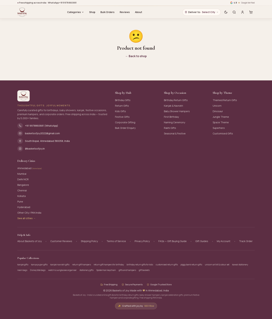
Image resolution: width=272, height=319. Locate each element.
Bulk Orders (107, 12)
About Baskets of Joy (29, 241)
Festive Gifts (122, 116)
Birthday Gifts (122, 100)
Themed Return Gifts (225, 100)
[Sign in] (242, 12)
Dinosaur (218, 111)
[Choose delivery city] (201, 12)
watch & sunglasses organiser (62, 270)
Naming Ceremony (174, 122)
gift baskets (144, 270)
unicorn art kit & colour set (217, 264)
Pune (20, 201)
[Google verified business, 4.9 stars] (242, 2)
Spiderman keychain (106, 270)
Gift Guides (201, 241)
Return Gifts (122, 105)
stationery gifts (86, 270)
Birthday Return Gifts (176, 100)
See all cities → (26, 218)
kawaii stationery (240, 264)
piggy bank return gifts (191, 264)
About (138, 12)
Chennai (22, 190)
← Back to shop (136, 56)
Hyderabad (23, 207)
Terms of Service (116, 241)
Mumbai (21, 173)
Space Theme (221, 122)
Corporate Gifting (125, 122)
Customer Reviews (61, 241)
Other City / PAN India (29, 212)
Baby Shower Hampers (177, 111)
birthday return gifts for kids (140, 264)
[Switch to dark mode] (226, 12)
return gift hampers (81, 264)
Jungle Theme (221, 116)
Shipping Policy (89, 241)
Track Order (246, 241)
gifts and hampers (127, 270)
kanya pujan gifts (39, 264)
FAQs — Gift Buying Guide (172, 241)
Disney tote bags (37, 270)
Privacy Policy (142, 241)
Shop (92, 12)
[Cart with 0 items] (251, 12)
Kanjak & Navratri (173, 105)
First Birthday (171, 116)
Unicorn (217, 105)
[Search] (234, 12)
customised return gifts (167, 264)
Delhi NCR (23, 179)
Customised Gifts (223, 133)
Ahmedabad (29, 168)
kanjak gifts (22, 264)
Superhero (219, 128)
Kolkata (21, 196)
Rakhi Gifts (170, 128)
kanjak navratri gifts (59, 264)
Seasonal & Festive (175, 133)
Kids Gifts (120, 111)
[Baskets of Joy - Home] (22, 12)
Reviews (125, 12)
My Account (223, 241)
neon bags (22, 270)
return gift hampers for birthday (109, 264)
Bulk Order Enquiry (125, 128)
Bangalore (23, 185)
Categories (75, 12)
